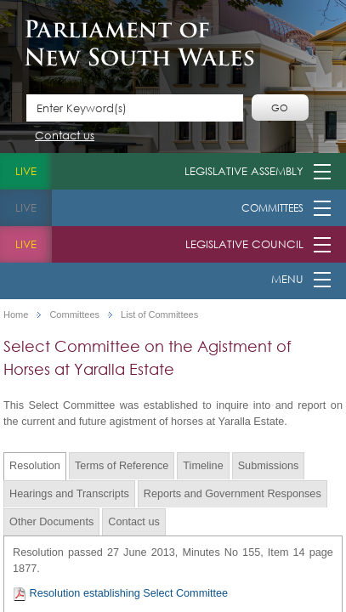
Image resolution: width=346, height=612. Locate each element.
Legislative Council (244, 244)
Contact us (64, 136)
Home (15, 315)
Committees (272, 208)
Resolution (34, 466)
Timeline (203, 466)
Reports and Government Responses (232, 494)
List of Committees (159, 315)
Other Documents (51, 522)
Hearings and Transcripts (69, 494)
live (26, 171)
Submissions (268, 466)
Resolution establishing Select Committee (120, 594)
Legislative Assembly (243, 171)
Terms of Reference (121, 466)
